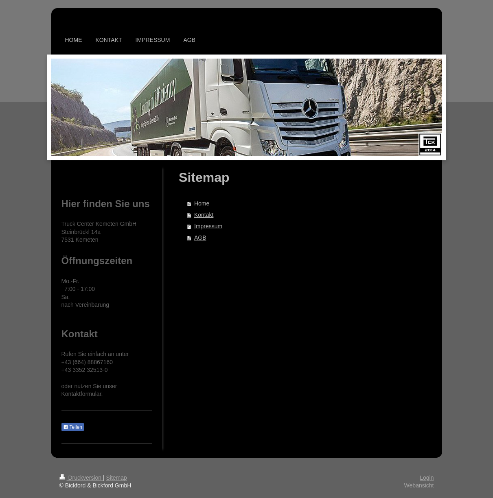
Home (201, 203)
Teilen (72, 427)
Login (427, 477)
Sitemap (116, 477)
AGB (200, 237)
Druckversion (81, 477)
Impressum (208, 226)
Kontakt (203, 215)
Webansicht (419, 485)
